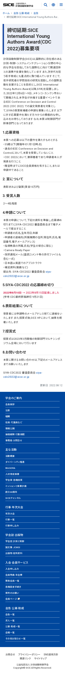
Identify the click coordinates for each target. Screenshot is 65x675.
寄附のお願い (12, 593)
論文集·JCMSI (12, 547)
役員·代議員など (13, 422)
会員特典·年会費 (13, 575)
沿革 (7, 410)
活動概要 (10, 456)
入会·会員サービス (16, 562)
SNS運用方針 (51, 654)
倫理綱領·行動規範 (15, 434)
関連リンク (25, 658)
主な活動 (11, 449)
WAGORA (10, 468)
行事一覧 (10, 519)
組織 (7, 416)
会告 (35, 13)
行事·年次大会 (14, 507)
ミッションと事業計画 (16, 486)
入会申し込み (12, 569)
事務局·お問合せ (13, 440)
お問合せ (10, 654)
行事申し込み (12, 525)
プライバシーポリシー (29, 654)
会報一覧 (10, 632)
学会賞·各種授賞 (13, 480)
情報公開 (10, 428)
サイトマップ (40, 658)
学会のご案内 (13, 398)
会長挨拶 (10, 404)
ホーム (6, 13)
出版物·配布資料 (13, 553)
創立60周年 (11, 492)
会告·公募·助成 (21, 13)
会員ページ (11, 599)
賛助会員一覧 (12, 581)
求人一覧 (10, 620)
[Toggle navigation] (61, 5)
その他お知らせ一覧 (15, 638)
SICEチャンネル (13, 498)
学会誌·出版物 (14, 535)
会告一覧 (10, 614)
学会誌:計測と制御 (14, 541)
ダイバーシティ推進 (15, 462)
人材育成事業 (12, 474)
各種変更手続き (13, 587)
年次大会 (10, 513)
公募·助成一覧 (12, 626)
